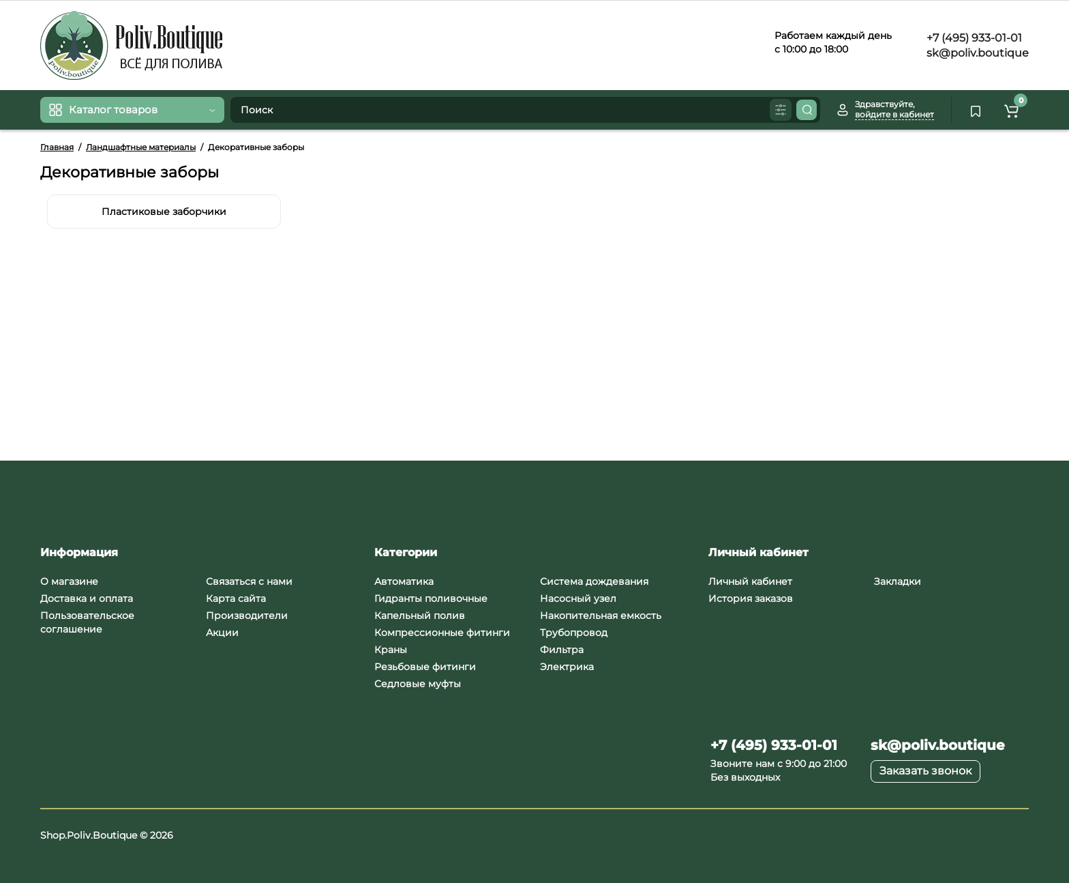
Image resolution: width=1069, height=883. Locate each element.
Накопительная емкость (600, 615)
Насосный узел (578, 598)
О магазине (69, 581)
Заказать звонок (925, 770)
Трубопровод (573, 632)
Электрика (567, 667)
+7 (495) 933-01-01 (973, 37)
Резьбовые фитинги (425, 667)
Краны (390, 649)
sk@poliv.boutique (976, 52)
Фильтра (562, 649)
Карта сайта (236, 598)
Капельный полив (419, 615)
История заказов (750, 598)
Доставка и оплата (86, 598)
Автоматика (404, 581)
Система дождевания (594, 581)
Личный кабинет (750, 581)
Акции (222, 632)
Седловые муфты (417, 684)
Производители (247, 615)
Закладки (897, 581)
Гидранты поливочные (430, 598)
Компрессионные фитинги (442, 632)
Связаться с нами (249, 581)
